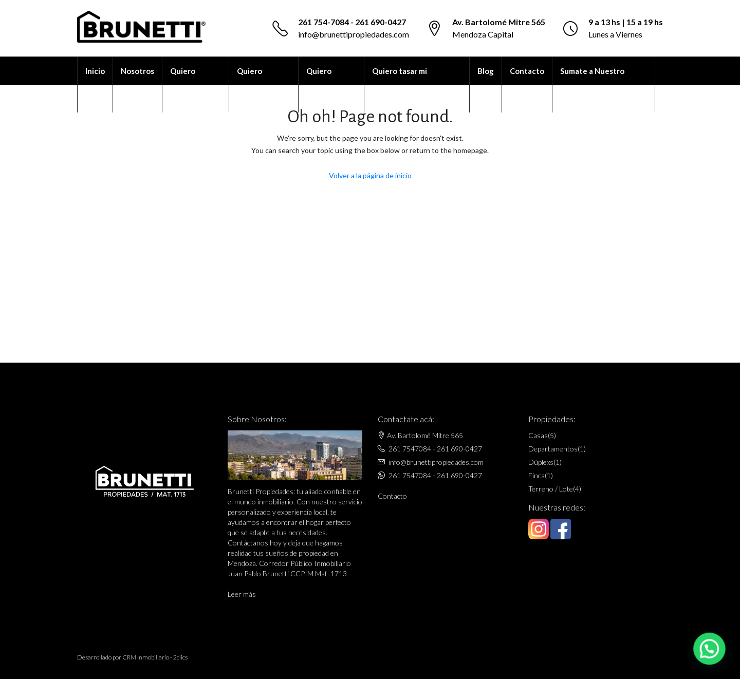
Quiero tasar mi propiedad (399, 84)
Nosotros (137, 71)
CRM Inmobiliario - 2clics (155, 657)
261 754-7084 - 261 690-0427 (352, 22)
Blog (485, 71)
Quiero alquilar (183, 84)
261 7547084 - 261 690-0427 (435, 448)
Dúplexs (540, 462)
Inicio (95, 71)
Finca (536, 475)
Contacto (527, 71)
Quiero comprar (252, 84)
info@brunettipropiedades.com (353, 34)
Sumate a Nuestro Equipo (592, 84)
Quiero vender (319, 84)
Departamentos (553, 448)
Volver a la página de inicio (370, 175)
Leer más (242, 594)
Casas (538, 435)
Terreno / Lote (550, 488)
